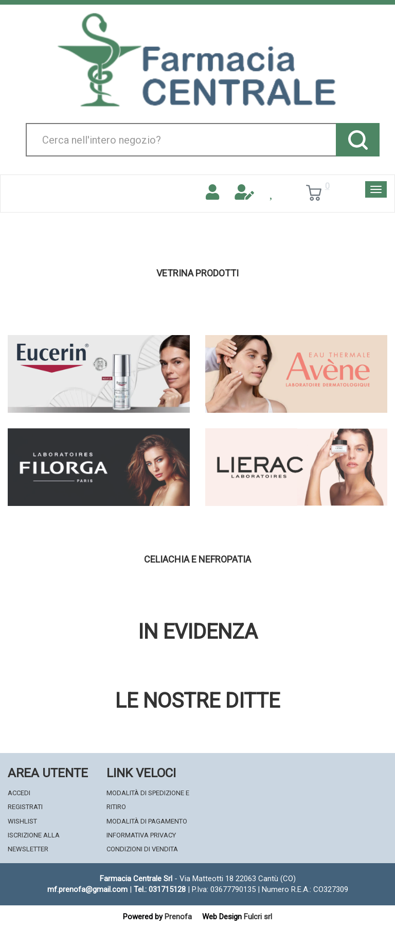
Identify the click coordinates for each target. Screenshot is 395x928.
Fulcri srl (258, 916)
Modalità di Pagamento (146, 821)
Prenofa (178, 916)
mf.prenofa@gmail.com (87, 889)
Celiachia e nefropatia (197, 559)
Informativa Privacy (141, 835)
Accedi (19, 793)
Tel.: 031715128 (160, 889)
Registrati (25, 807)
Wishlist (22, 821)
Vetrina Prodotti (197, 273)
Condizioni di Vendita (142, 849)
